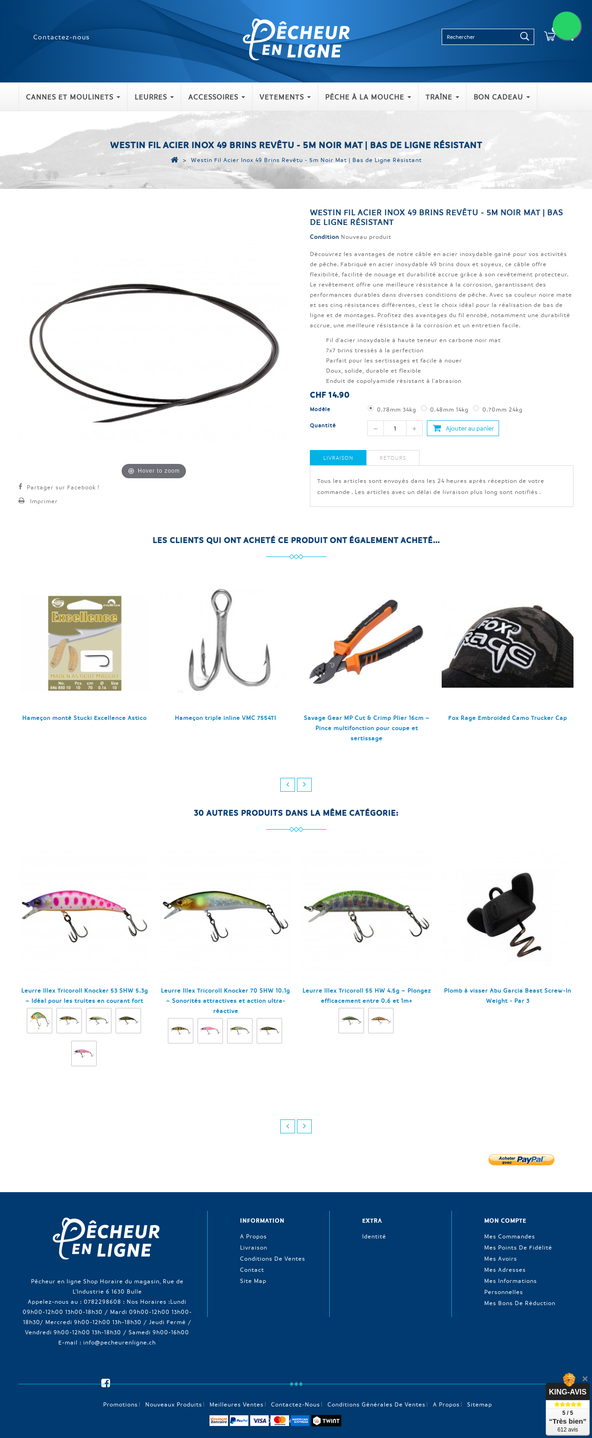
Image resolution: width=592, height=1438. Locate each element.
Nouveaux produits (173, 1388)
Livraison (338, 457)
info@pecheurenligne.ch (119, 1341)
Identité (374, 1235)
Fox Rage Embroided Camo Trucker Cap (507, 717)
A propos (253, 1235)
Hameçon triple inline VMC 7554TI (225, 717)
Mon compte (505, 1220)
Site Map (253, 1280)
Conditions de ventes (272, 1258)
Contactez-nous (61, 36)
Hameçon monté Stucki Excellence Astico (84, 717)
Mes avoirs (500, 1258)
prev (287, 785)
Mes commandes (509, 1235)
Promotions (120, 1388)
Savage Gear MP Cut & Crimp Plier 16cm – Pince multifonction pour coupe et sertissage (367, 728)
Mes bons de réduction (519, 1302)
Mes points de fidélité (518, 1246)
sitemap (479, 1388)
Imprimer (44, 501)
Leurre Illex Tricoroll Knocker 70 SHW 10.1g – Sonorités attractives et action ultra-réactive (225, 1000)
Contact (252, 1269)
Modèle (321, 409)
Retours (393, 457)
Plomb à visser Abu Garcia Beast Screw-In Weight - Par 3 (507, 995)
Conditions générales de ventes (376, 1388)
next (304, 785)
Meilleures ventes (237, 1388)
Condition (324, 236)
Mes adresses (505, 1269)
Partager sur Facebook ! (63, 487)
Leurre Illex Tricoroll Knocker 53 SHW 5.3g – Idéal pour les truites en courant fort (84, 995)
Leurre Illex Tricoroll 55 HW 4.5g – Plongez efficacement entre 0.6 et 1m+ (366, 995)
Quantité (323, 425)
